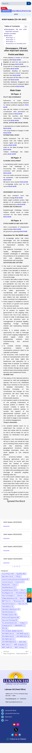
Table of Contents (12, 26)
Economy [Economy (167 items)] (19, 582)
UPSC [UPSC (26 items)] (4, 628)
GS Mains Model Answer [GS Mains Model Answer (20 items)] (9, 598)
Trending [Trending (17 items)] (23, 623)
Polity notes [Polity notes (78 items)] (22, 603)
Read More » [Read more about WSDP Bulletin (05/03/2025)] (6, 563)
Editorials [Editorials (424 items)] (6, 584)
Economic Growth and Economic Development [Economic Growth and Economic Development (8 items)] (15, 579)
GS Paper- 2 (11, 37)
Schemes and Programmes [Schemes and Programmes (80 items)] (10, 617)
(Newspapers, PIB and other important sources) (16, 30)
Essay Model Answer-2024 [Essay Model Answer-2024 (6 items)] (10, 590)
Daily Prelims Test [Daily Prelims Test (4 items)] (7, 576)
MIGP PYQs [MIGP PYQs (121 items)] (6, 601)
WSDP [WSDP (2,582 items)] (22, 642)
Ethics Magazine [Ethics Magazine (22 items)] (7, 593)
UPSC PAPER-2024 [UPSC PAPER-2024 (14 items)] (22, 636)
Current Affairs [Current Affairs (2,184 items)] (8, 573)
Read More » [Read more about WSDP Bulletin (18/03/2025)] (6, 538)
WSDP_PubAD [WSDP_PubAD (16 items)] (7, 647)
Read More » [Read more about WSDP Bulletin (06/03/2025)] (6, 550)
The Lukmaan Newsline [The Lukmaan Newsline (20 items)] (9, 623)
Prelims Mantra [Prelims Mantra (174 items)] (7, 606)
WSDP (16, 14)
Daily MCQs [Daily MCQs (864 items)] (21, 573)
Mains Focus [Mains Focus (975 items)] (25, 598)
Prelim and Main (10, 33)
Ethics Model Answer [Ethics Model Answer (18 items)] (22, 593)
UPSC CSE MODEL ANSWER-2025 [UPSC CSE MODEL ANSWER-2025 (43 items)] (12, 631)
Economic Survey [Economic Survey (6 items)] (7, 582)
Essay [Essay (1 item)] (14, 584)
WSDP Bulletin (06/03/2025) (12, 547)
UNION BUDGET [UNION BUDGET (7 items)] (20, 625)
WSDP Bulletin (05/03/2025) (12, 559)
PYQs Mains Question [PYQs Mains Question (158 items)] (9, 614)
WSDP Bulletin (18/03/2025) (12, 534)
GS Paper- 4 (11, 41)
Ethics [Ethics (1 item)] (23, 590)
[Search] (29, 3)
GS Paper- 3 (11, 39)
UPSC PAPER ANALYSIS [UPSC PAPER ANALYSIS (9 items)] (9, 642)
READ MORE (17, 60)
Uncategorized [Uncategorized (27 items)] (7, 625)
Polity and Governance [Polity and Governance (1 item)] (9, 603)
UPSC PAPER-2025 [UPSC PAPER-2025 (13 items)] (8, 639)
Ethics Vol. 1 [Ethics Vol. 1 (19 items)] (21, 595)
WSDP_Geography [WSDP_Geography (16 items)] (20, 644)
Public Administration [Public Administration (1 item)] (8, 612)
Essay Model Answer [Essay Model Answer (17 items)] (8, 587)
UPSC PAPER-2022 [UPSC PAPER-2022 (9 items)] (22, 633)
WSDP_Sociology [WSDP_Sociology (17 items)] (20, 647)
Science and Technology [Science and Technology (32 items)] (9, 620)
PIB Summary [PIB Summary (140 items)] (19, 601)
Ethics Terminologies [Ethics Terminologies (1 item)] (8, 595)
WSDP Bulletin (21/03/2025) (12, 522)
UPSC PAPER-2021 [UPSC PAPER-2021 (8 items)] (8, 633)
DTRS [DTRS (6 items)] (18, 576)
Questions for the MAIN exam (16, 43)
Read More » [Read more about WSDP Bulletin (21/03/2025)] (6, 526)
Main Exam (9, 36)
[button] (25, 26)
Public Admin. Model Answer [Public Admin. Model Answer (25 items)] (11, 609)
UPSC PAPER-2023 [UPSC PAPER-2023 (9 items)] (8, 636)
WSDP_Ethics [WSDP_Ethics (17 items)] (7, 644)
